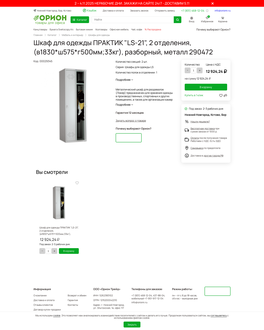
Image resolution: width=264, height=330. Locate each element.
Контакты (73, 304)
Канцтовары (40, 29)
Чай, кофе (136, 29)
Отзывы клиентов (43, 304)
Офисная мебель (119, 29)
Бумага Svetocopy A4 (61, 29)
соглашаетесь (219, 315)
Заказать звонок (139, 10)
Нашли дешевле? (200, 121)
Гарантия (73, 300)
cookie (56, 315)
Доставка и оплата (113, 10)
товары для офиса (50, 22)
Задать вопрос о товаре (131, 120)
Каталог (52, 35)
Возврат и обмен (77, 295)
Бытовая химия (84, 29)
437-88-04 (158, 295)
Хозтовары (101, 29)
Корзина (222, 21)
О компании (40, 295)
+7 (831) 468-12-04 (192, 10)
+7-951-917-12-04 (153, 298)
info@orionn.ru (222, 10)
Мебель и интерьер (72, 35)
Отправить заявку (165, 10)
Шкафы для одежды (99, 35)
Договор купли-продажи (47, 309)
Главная (38, 35)
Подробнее (123, 80)
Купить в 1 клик (194, 95)
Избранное (207, 19)
